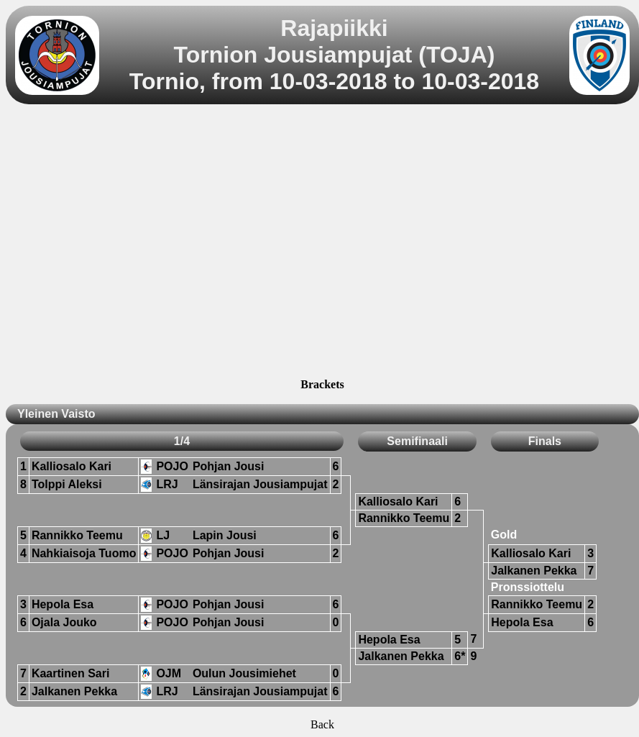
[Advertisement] (135, 243)
